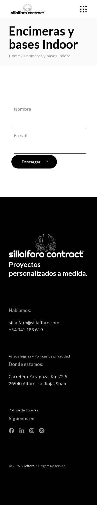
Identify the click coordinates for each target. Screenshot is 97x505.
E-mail (50, 143)
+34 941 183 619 (26, 330)
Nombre (50, 116)
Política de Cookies (23, 410)
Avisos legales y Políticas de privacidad (39, 356)
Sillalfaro (28, 466)
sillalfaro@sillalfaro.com (34, 323)
